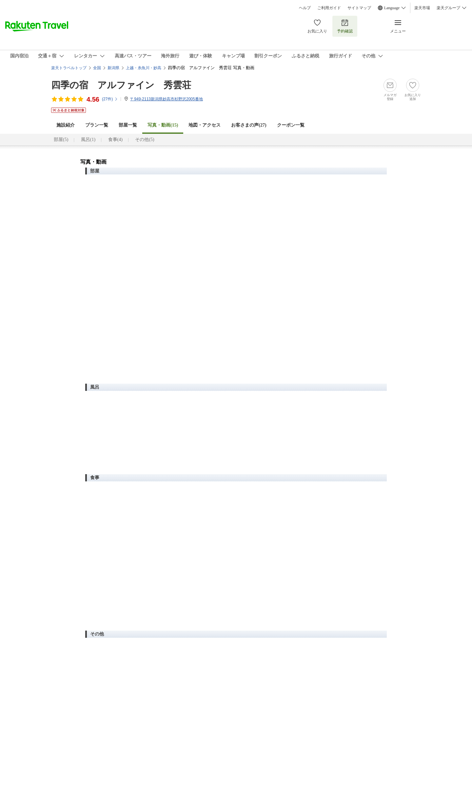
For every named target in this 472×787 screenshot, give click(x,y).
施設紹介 (65, 125)
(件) (110, 99)
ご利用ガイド (329, 8)
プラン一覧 (96, 125)
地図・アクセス (204, 125)
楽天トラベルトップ (69, 68)
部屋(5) (61, 139)
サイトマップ (359, 8)
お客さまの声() (248, 125)
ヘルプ (305, 8)
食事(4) (115, 139)
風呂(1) (88, 139)
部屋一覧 (128, 125)
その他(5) (144, 139)
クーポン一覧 (291, 125)
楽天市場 (422, 8)
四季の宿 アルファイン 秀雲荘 (121, 85)
